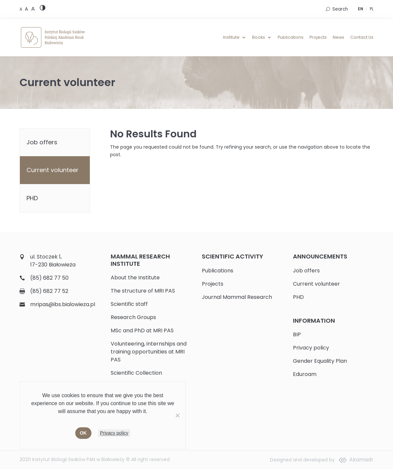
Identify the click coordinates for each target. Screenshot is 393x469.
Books (258, 37)
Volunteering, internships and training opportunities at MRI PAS (149, 351)
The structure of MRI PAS (143, 291)
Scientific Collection (136, 373)
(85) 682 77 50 (49, 278)
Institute (231, 37)
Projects (318, 37)
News (338, 37)
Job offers (42, 142)
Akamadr (361, 459)
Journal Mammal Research (237, 297)
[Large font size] (33, 9)
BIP (297, 334)
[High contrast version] (42, 9)
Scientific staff (129, 304)
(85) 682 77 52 (49, 291)
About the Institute (135, 277)
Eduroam (304, 374)
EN (360, 9)
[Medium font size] (27, 9)
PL (371, 9)
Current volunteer (53, 170)
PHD (32, 198)
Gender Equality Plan (320, 361)
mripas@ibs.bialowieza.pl (62, 304)
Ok (83, 433)
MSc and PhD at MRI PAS (142, 330)
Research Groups (133, 317)
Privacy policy (311, 348)
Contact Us (361, 37)
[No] (177, 415)
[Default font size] (21, 9)
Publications (291, 37)
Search (340, 9)
